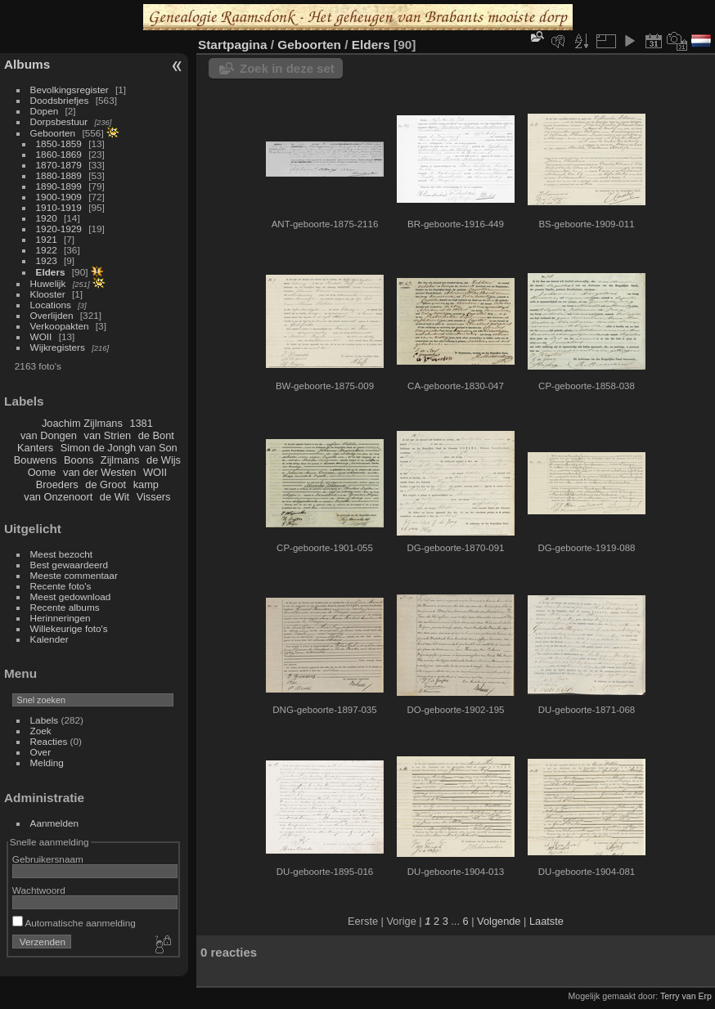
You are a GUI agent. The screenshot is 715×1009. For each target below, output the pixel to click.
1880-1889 (59, 175)
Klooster (47, 294)
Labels (44, 720)
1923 (46, 260)
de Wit (114, 497)
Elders (50, 272)
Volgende (498, 921)
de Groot (105, 484)
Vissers (154, 497)
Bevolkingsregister (69, 89)
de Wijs (163, 460)
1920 (46, 218)
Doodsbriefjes (59, 100)
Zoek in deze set (287, 68)
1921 (46, 239)
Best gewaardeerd (69, 564)
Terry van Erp (686, 996)
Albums (27, 64)
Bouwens (35, 460)
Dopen (44, 110)
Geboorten (53, 133)
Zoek (41, 730)
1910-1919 (59, 207)
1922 (46, 249)
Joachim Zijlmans (82, 423)
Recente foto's (61, 586)
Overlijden (52, 315)
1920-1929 (59, 228)
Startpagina (233, 45)
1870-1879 (59, 164)
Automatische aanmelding (74, 922)
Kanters (35, 448)
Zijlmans (120, 460)
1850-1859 (59, 143)
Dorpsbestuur (59, 121)
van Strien (108, 435)
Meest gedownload (70, 596)
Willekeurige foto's (69, 628)
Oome (42, 472)
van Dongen (48, 435)
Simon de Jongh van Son (119, 448)
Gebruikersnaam (47, 859)
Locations (50, 304)
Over (41, 752)
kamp (146, 484)
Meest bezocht (61, 554)
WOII (41, 336)
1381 (140, 423)
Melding (47, 762)
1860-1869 (59, 154)
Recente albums (65, 607)
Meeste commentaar (74, 575)
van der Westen (99, 472)
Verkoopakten (59, 326)
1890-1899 (59, 186)
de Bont (156, 435)
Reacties (49, 741)
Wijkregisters (57, 347)
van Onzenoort (58, 497)
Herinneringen (60, 617)
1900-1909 (59, 196)
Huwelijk (48, 283)
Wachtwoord (38, 890)
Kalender (49, 639)
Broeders (57, 484)
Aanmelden (54, 823)
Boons (78, 460)
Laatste (546, 921)
